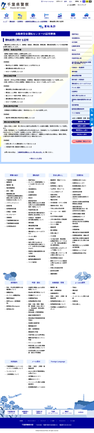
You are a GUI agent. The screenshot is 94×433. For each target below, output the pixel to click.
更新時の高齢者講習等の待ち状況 (81, 100)
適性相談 (74, 71)
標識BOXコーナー (34, 379)
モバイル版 (72, 420)
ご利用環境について (12, 374)
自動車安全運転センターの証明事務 (36, 21)
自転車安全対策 (77, 192)
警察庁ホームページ (66, 412)
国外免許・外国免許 (78, 79)
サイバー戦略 (54, 224)
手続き (74, 287)
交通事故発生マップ (78, 216)
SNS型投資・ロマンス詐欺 (58, 202)
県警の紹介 (6, 15)
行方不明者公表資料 (56, 216)
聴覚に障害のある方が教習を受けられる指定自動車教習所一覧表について (36, 205)
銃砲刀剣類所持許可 (34, 315)
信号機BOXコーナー (34, 376)
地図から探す (81, 126)
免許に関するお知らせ (79, 95)
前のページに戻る (36, 158)
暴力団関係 (53, 230)
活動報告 (9, 217)
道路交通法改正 (77, 206)
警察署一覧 (81, 122)
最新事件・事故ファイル (58, 180)
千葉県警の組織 (11, 180)
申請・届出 (73, 15)
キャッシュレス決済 (34, 342)
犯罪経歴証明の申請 (34, 301)
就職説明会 (9, 292)
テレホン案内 (76, 87)
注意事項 (20, 21)
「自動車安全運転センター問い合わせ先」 (30, 152)
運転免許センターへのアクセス (81, 83)
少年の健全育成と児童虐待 (58, 219)
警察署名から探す (82, 130)
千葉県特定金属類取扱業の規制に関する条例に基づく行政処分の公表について (14, 198)
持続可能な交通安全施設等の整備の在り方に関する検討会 (80, 240)
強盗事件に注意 (55, 197)
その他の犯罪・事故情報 (58, 239)
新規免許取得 (76, 54)
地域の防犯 (53, 194)
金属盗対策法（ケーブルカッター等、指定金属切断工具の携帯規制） (58, 243)
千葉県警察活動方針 (12, 220)
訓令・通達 (9, 191)
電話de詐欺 (53, 199)
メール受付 (36, 362)
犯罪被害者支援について (58, 304)
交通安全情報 (76, 189)
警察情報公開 (10, 194)
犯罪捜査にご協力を (56, 186)
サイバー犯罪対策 (55, 222)
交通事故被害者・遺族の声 (80, 235)
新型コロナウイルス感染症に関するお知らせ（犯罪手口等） (58, 263)
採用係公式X (10, 309)
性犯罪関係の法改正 (56, 258)
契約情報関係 (10, 188)
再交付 (74, 50)
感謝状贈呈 (53, 274)
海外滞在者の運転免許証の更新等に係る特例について (81, 63)
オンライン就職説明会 (13, 295)
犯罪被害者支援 (11, 208)
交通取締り (75, 226)
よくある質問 (71, 5)
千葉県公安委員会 (39, 412)
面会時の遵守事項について (36, 292)
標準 (65, 1)
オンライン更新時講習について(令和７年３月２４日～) (36, 184)
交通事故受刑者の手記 (79, 253)
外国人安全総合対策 (56, 268)
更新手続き (75, 34)
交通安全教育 (76, 194)
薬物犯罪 (53, 227)
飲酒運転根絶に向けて (79, 186)
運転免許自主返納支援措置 (80, 232)
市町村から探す (82, 134)
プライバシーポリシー (32, 420)
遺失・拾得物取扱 (33, 329)
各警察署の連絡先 (25, 412)
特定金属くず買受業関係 (36, 312)
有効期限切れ (76, 38)
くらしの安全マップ (56, 192)
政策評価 (9, 206)
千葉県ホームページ (52, 412)
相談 (73, 293)
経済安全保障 (54, 271)
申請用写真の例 (76, 58)
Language (48, 1)
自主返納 (74, 42)
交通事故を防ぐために (79, 180)
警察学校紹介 (10, 298)
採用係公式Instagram (13, 306)
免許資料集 (75, 105)
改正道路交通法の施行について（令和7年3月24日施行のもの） (36, 246)
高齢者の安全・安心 (56, 205)
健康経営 (9, 182)
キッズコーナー (11, 214)
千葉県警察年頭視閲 (12, 223)
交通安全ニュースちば (79, 250)
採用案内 (60, 15)
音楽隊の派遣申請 (33, 323)
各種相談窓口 (54, 293)
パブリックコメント (12, 203)
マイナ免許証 (76, 113)
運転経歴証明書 (76, 75)
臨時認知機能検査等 (78, 109)
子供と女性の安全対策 (57, 208)
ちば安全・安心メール (83, 141)
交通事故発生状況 (77, 219)
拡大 (70, 1)
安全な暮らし (33, 15)
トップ (5, 21)
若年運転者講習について (36, 219)
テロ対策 (53, 236)
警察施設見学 (32, 326)
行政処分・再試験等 (78, 67)
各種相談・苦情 (86, 15)
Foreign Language (58, 362)
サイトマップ (82, 5)
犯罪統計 (53, 183)
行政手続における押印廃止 (36, 335)
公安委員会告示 (11, 226)
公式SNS (80, 412)
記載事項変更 (76, 46)
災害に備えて (54, 233)
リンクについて (11, 371)
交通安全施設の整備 (78, 213)
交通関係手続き (33, 298)
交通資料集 (75, 229)
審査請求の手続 (33, 332)
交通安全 (46, 15)
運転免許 (20, 15)
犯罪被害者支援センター (58, 301)
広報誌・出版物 (11, 211)
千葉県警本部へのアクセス (11, 412)
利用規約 (14, 362)
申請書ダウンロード (34, 295)
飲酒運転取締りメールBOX (36, 387)
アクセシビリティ (62, 420)
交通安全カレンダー (78, 183)
